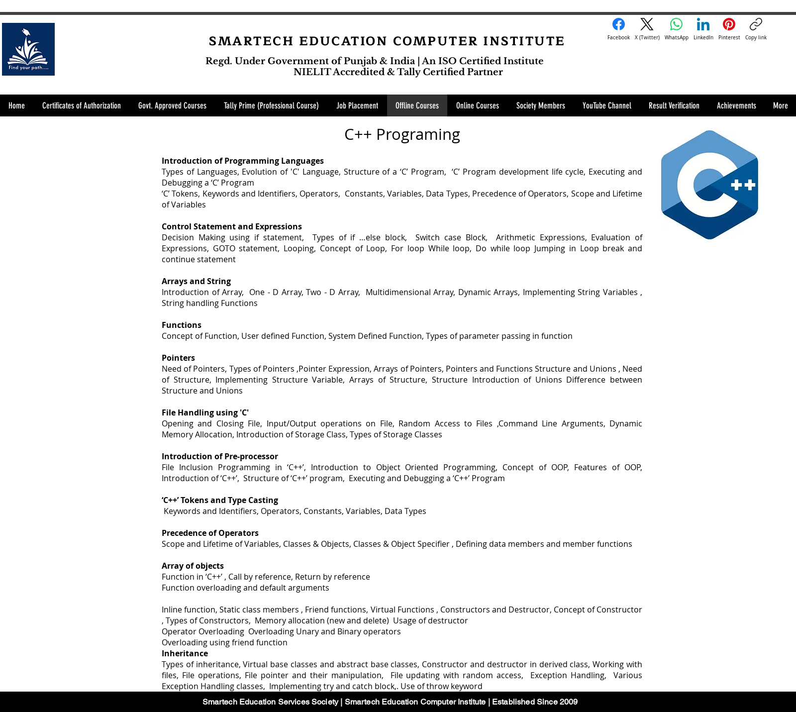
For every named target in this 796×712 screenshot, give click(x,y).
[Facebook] (618, 29)
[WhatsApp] (677, 29)
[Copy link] (756, 29)
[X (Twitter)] (647, 29)
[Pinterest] (729, 29)
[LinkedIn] (703, 29)
